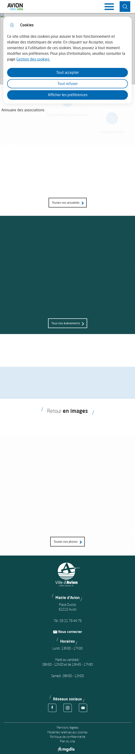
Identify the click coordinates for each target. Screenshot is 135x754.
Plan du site (67, 741)
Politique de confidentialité (67, 737)
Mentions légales (68, 727)
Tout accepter (67, 72)
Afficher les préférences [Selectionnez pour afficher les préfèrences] (67, 94)
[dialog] (67, 60)
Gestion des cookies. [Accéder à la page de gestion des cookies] (33, 59)
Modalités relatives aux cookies (67, 732)
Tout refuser (67, 83)
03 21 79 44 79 (70, 621)
